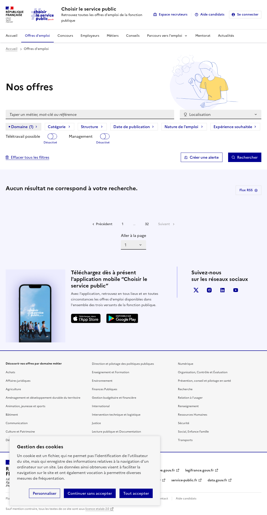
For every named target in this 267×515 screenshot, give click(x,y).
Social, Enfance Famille (193, 432)
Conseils (133, 35)
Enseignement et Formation (110, 372)
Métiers (113, 35)
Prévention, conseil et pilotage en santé (204, 381)
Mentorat (202, 35)
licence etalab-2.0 (97, 509)
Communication (17, 423)
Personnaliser (44, 493)
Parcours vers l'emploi (164, 35)
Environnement (102, 381)
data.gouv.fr (217, 480)
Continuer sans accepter (90, 493)
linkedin (222, 290)
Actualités (226, 35)
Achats (10, 372)
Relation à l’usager (190, 398)
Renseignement (188, 406)
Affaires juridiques (18, 381)
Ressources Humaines (192, 415)
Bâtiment (12, 415)
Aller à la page (133, 235)
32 (147, 224)
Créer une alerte (204, 157)
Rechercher (247, 157)
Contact (162, 498)
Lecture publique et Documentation (116, 432)
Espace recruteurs (173, 14)
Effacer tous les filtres (30, 157)
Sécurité (183, 423)
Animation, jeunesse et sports (25, 406)
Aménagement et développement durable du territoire (43, 398)
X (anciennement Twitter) (196, 290)
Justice (96, 423)
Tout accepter (136, 493)
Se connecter (248, 14)
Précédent (104, 224)
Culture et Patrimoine (20, 432)
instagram (209, 290)
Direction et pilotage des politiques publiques (123, 364)
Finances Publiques (104, 389)
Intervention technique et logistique (116, 415)
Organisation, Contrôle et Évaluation (202, 372)
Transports (185, 440)
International (101, 406)
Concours (65, 35)
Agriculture (13, 389)
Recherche (185, 389)
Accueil (11, 35)
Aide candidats (212, 14)
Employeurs (90, 35)
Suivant (164, 224)
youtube (235, 290)
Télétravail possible (23, 136)
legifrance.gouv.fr (199, 470)
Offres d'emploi (37, 35)
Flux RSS (248, 190)
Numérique (185, 364)
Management (81, 136)
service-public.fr (184, 480)
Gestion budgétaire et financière (114, 398)
